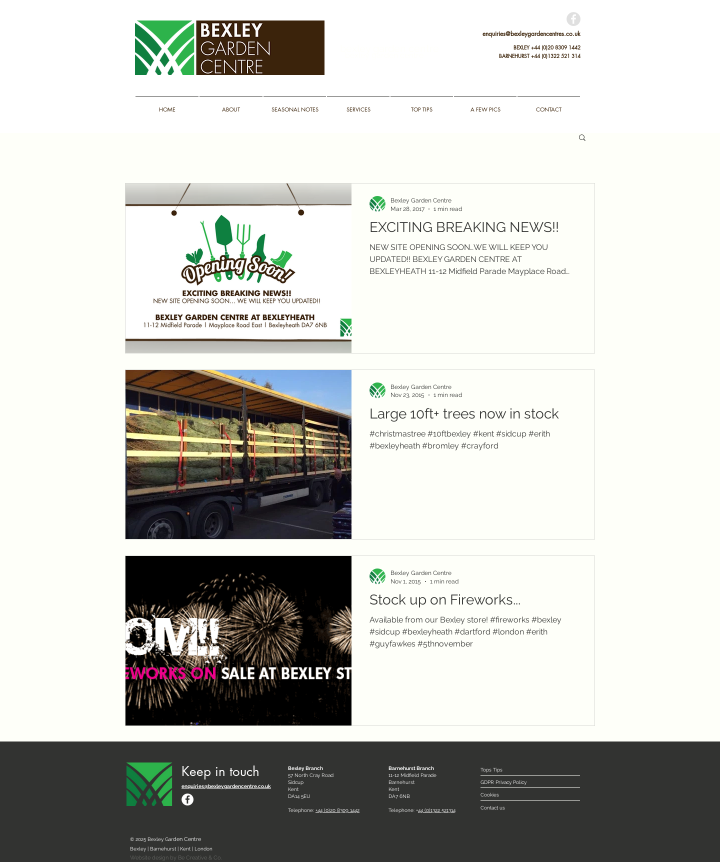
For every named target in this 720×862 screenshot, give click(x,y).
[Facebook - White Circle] (188, 800)
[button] (582, 138)
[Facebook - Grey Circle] (573, 19)
